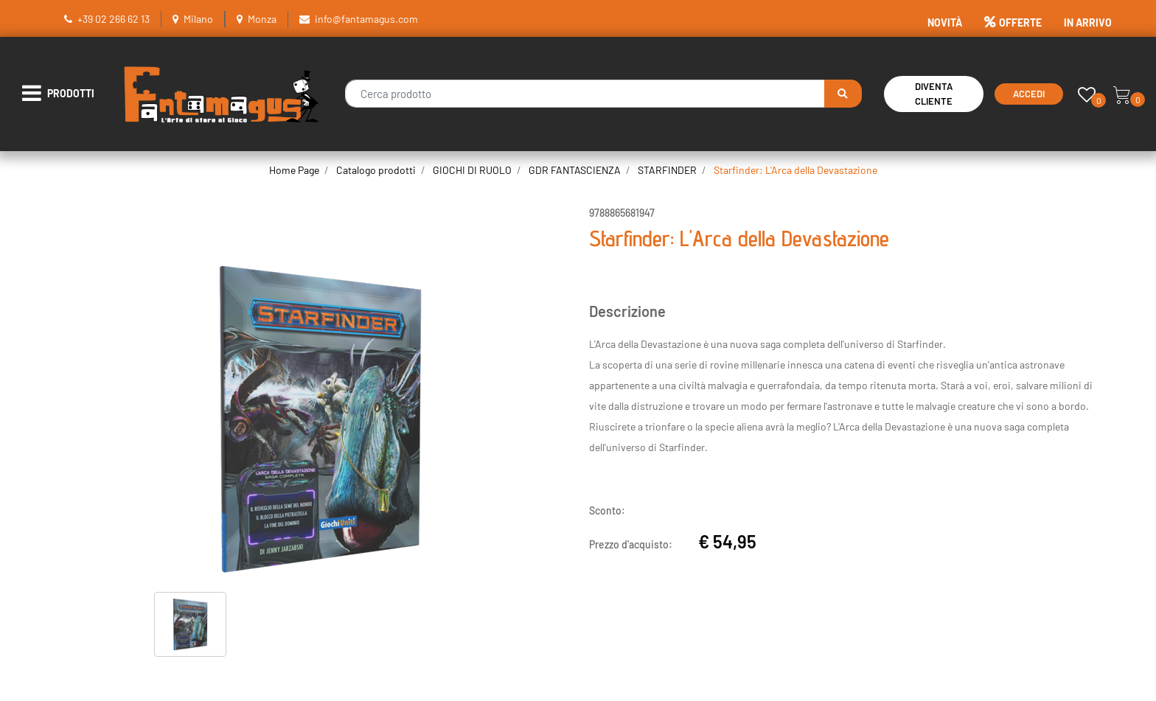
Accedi (1029, 94)
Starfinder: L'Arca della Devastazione (795, 170)
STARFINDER (667, 170)
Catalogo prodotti (376, 170)
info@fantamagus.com (366, 19)
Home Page (294, 170)
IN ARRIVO (1088, 22)
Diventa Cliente (934, 94)
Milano (198, 19)
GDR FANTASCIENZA (575, 170)
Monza (262, 19)
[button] (843, 94)
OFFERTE (1013, 22)
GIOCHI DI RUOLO (472, 170)
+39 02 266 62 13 (113, 19)
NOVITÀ (944, 22)
